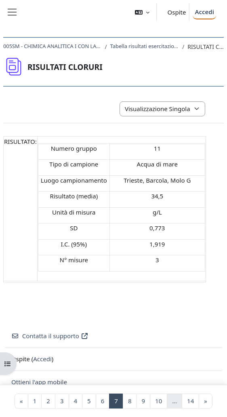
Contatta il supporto (49, 336)
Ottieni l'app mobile (39, 382)
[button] (142, 12)
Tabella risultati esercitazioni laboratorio (144, 46)
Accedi (204, 12)
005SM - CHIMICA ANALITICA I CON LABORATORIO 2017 (52, 46)
